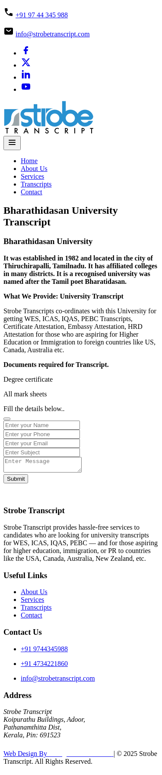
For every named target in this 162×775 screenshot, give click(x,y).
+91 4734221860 (44, 666)
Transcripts (36, 184)
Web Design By (58, 756)
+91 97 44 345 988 (42, 15)
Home (29, 160)
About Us (34, 168)
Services (32, 176)
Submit (16, 481)
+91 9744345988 (44, 651)
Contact (31, 192)
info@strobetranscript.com (53, 34)
